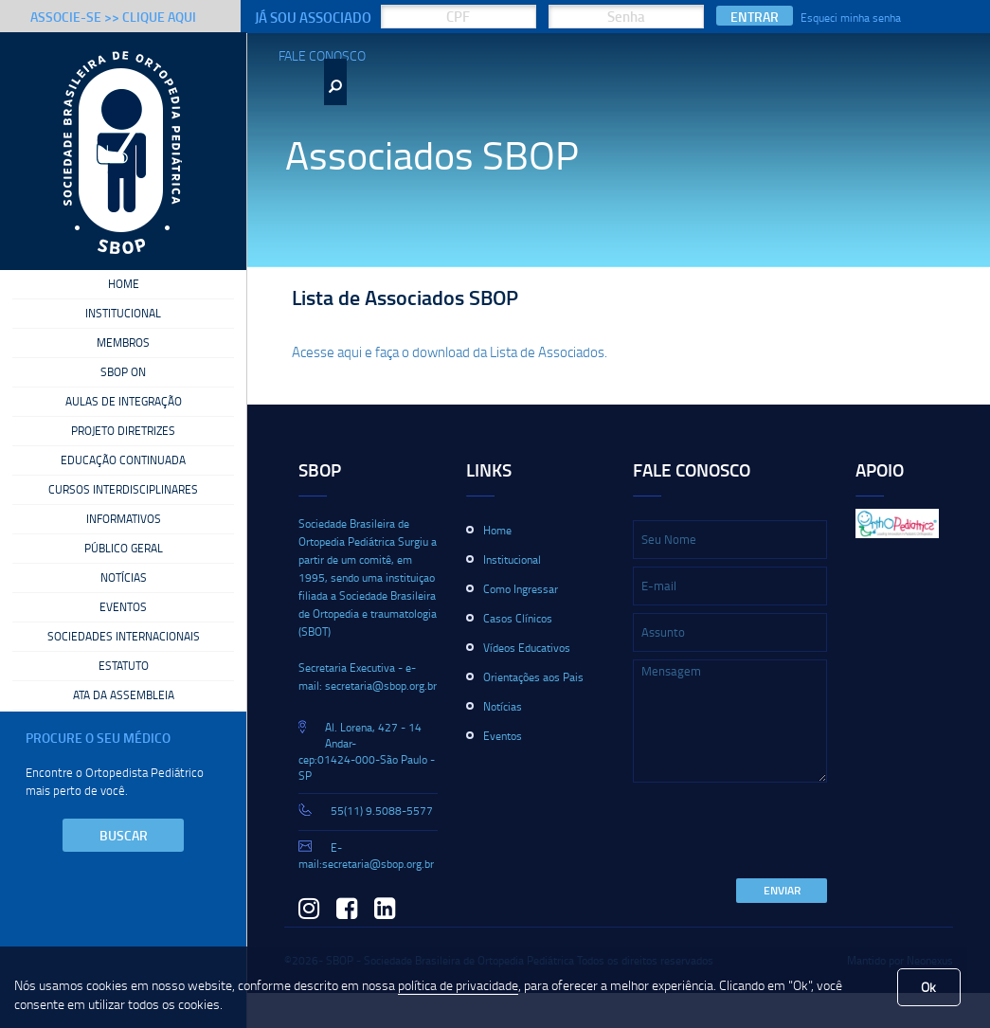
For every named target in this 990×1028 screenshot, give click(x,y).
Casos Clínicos (517, 618)
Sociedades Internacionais (123, 636)
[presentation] (777, 832)
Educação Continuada (123, 460)
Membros (123, 343)
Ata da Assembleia (123, 695)
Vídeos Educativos (526, 648)
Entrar (754, 17)
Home (123, 284)
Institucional (123, 313)
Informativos (123, 519)
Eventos (123, 607)
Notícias (123, 578)
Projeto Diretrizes (123, 431)
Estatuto (124, 666)
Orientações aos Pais (533, 677)
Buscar (123, 835)
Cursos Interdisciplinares (123, 489)
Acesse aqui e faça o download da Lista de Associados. (449, 351)
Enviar (782, 890)
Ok (928, 987)
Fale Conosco (322, 55)
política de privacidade (458, 985)
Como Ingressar (520, 589)
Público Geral (123, 548)
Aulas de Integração (123, 401)
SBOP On (123, 372)
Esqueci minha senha (851, 17)
